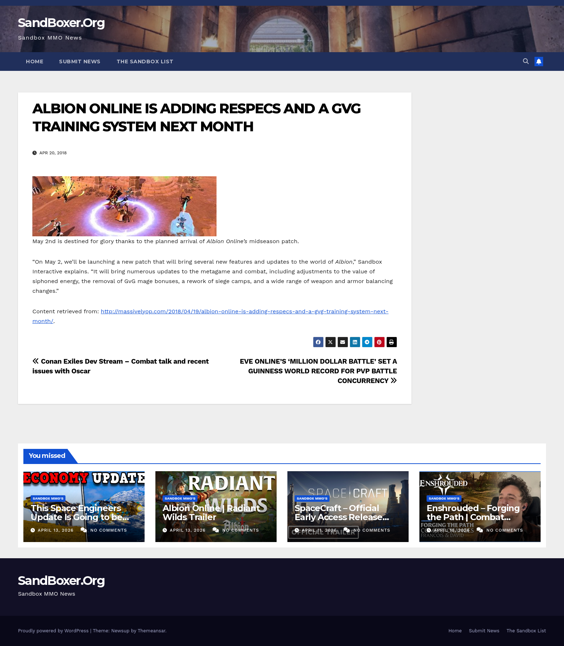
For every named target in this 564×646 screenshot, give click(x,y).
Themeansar (151, 630)
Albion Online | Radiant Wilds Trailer (211, 512)
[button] (526, 61)
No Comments (108, 530)
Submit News (80, 61)
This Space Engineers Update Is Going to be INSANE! (76, 517)
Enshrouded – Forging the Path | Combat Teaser (473, 517)
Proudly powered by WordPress (54, 630)
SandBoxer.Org (61, 22)
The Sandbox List (145, 61)
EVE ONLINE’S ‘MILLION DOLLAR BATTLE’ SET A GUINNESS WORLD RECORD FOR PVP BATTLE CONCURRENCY (318, 371)
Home (34, 61)
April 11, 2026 (320, 530)
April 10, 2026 (453, 530)
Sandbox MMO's (48, 498)
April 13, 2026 (57, 530)
